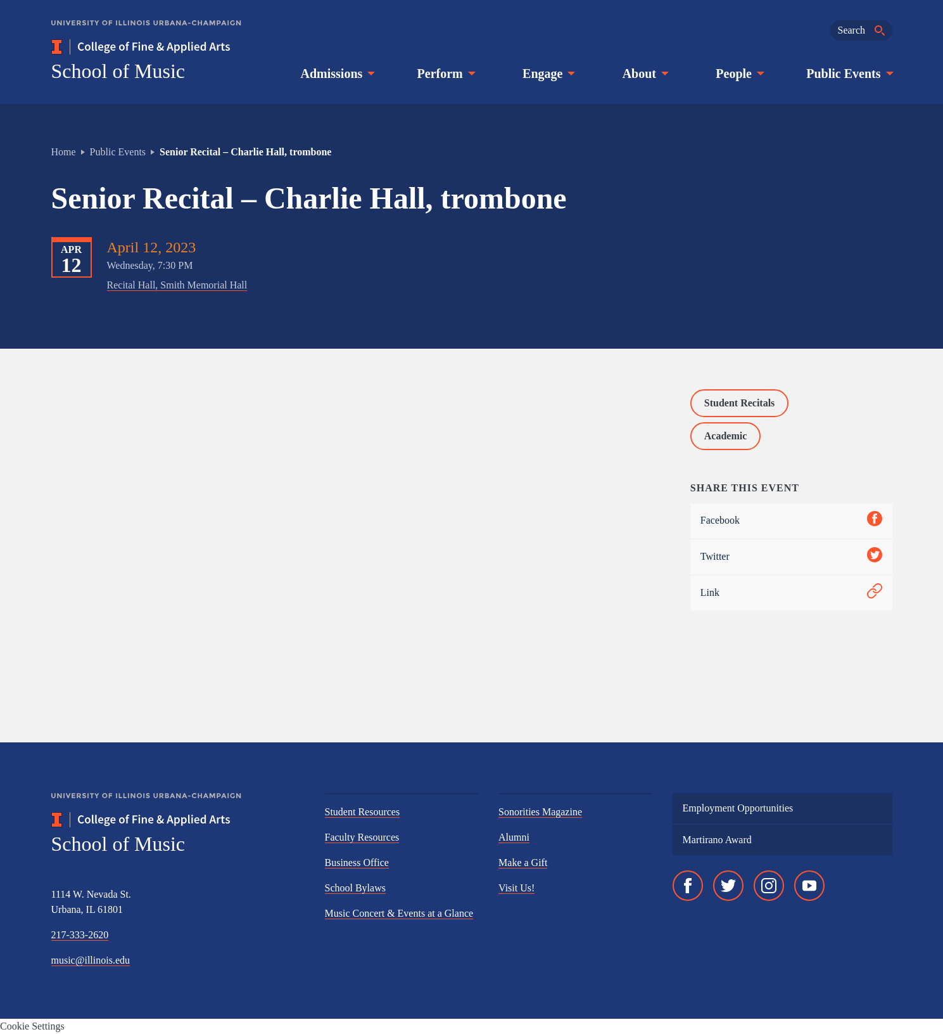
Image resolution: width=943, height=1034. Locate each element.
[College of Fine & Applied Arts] (178, 47)
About (644, 74)
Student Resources (362, 811)
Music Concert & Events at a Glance (399, 913)
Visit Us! (516, 887)
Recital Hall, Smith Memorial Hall (177, 285)
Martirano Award (717, 839)
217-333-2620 (80, 934)
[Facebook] (688, 885)
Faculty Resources (362, 837)
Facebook (791, 521)
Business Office (357, 862)
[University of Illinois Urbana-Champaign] (146, 32)
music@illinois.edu (90, 960)
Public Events (848, 74)
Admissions (337, 74)
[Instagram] (769, 885)
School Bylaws (355, 887)
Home (63, 151)
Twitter (791, 557)
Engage (547, 74)
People (739, 74)
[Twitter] (728, 885)
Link (791, 593)
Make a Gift (522, 862)
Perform (445, 74)
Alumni (513, 837)
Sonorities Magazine (540, 811)
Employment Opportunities (738, 808)
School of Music (118, 71)
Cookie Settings (32, 1026)
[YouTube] (809, 885)
